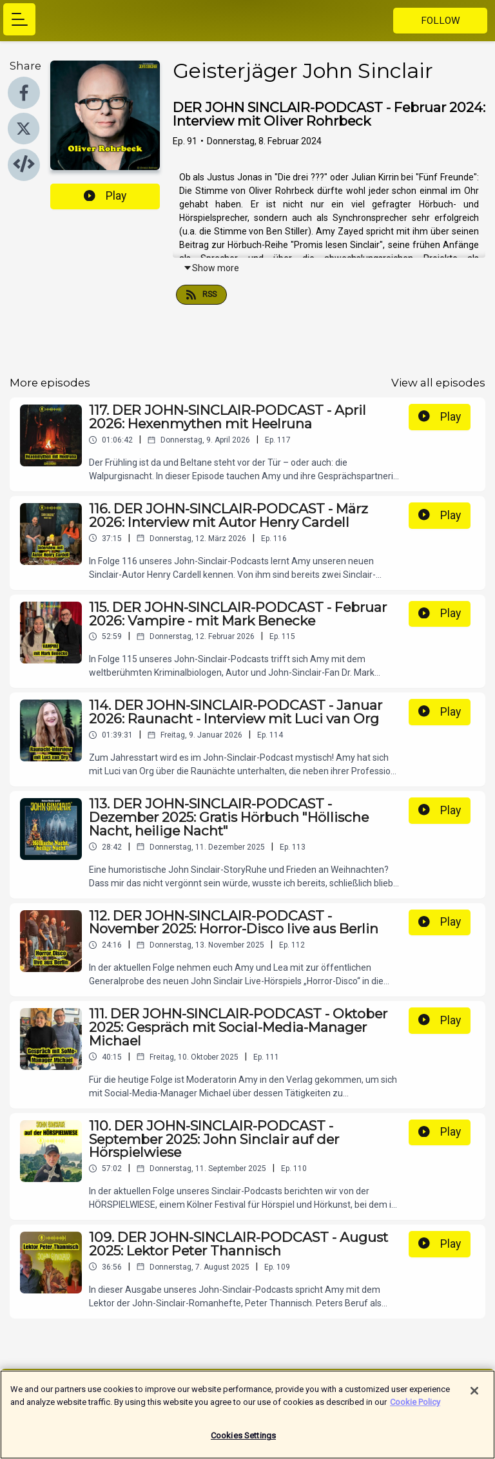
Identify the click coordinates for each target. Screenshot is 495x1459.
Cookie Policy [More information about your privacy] (415, 1409)
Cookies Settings (243, 1443)
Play (105, 195)
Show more (211, 268)
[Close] (474, 1398)
